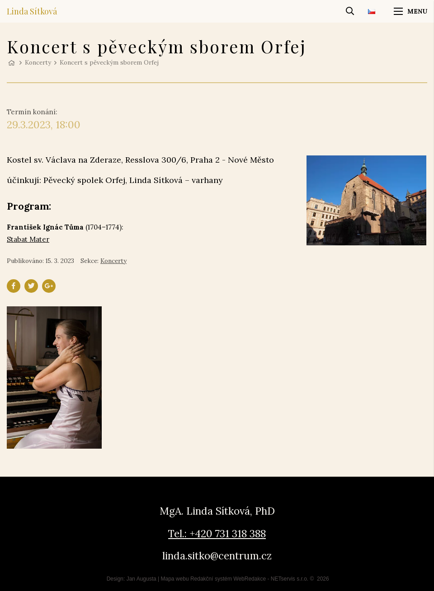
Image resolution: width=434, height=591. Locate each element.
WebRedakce (249, 579)
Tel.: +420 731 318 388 (217, 533)
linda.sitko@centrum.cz (217, 555)
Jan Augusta (141, 579)
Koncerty (38, 62)
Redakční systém (211, 579)
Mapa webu (175, 579)
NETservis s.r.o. (289, 579)
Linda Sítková (32, 11)
